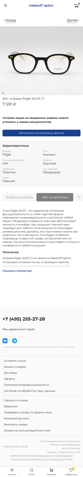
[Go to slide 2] (5, 92)
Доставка (10, 372)
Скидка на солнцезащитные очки (27, 430)
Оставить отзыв (15, 360)
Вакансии (10, 406)
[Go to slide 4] (10, 92)
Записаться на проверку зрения (41, 133)
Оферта (9, 378)
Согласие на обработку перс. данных (29, 390)
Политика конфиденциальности (26, 384)
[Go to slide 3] (7, 92)
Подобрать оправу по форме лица (28, 412)
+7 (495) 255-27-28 (24, 319)
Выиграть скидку (16, 424)
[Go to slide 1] (3, 92)
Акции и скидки (15, 366)
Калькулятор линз (16, 418)
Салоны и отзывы (16, 400)
